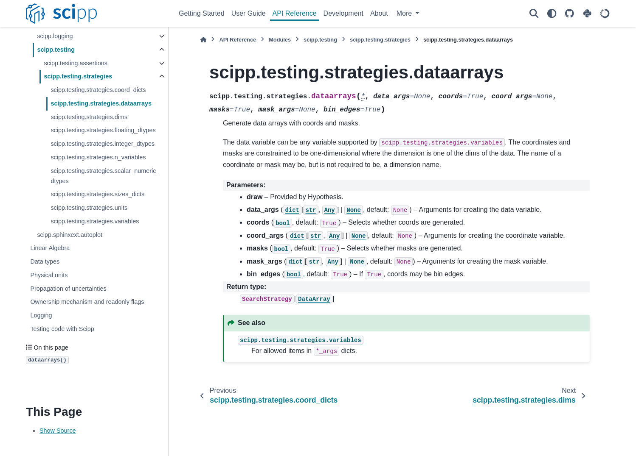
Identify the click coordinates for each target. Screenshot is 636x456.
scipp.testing (56, 49)
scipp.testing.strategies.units (89, 207)
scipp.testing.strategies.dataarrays (101, 103)
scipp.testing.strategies (78, 76)
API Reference (295, 13)
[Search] (534, 13)
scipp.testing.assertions (75, 63)
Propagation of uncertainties (68, 288)
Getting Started (202, 13)
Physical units (49, 275)
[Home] (203, 39)
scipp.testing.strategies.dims (89, 117)
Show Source (57, 430)
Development (343, 13)
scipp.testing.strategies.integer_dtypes (103, 143)
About (379, 13)
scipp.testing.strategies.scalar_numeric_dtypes (105, 175)
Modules (280, 39)
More (405, 13)
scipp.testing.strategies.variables (95, 221)
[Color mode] (551, 13)
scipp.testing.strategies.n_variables (98, 157)
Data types (44, 261)
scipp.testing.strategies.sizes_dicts (97, 194)
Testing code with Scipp (62, 328)
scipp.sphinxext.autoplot (69, 234)
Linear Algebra (50, 248)
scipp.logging (55, 36)
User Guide (248, 13)
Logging (41, 315)
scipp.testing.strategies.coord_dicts (98, 89)
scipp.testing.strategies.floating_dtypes (103, 130)
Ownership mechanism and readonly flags (87, 301)
